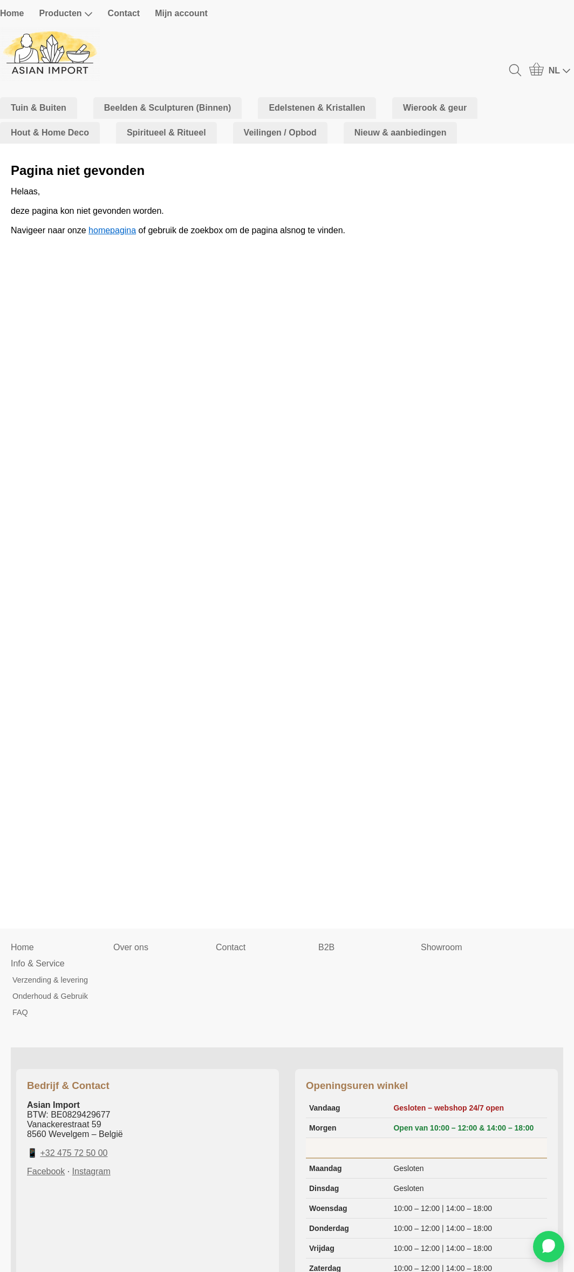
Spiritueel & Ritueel (166, 132)
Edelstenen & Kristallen (317, 107)
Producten (65, 13)
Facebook (46, 1171)
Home (12, 13)
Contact (124, 13)
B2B (326, 947)
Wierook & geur (435, 107)
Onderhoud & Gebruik (50, 996)
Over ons (130, 947)
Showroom (441, 947)
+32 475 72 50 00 (73, 1153)
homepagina (112, 230)
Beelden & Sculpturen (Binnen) (167, 107)
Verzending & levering (50, 980)
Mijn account (181, 13)
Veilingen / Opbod (280, 132)
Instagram (91, 1171)
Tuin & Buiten (38, 107)
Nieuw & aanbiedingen (400, 132)
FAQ (20, 1012)
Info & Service (38, 963)
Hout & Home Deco (50, 132)
